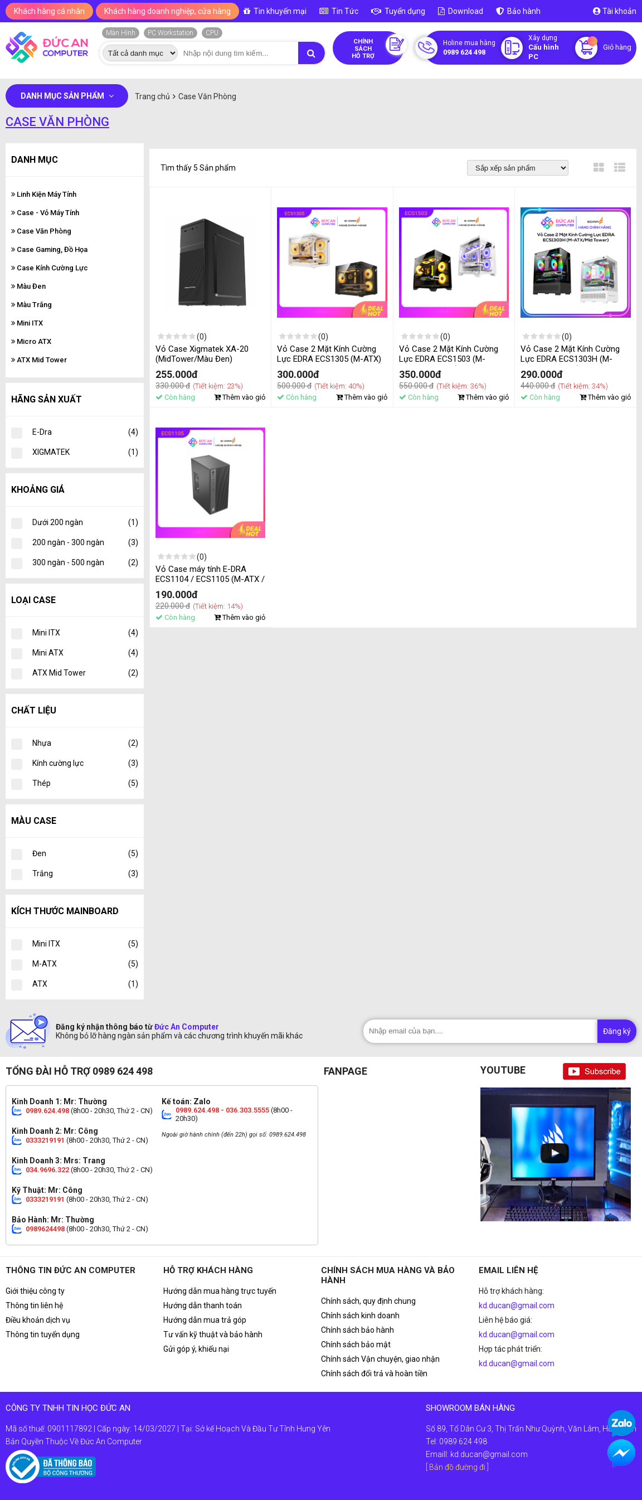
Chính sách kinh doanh (360, 1315)
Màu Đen (28, 286)
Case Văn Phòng (41, 231)
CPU (212, 33)
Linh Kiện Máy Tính (43, 194)
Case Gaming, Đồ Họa (49, 249)
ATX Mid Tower (39, 360)
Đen (85, 853)
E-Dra (85, 432)
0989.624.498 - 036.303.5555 (222, 1110)
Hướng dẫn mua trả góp (204, 1319)
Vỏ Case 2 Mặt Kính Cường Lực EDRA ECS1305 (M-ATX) (329, 354)
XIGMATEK (85, 452)
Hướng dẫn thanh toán (202, 1305)
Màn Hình (120, 33)
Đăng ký (617, 1031)
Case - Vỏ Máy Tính (45, 212)
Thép (85, 783)
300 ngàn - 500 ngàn (85, 562)
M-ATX (85, 963)
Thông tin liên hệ (34, 1305)
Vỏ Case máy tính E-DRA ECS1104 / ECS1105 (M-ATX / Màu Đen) (210, 579)
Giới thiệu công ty (35, 1291)
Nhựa (85, 743)
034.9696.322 (47, 1170)
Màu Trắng (31, 304)
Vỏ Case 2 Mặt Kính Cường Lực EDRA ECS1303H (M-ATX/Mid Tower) (570, 359)
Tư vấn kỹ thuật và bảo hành (212, 1334)
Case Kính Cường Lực (49, 268)
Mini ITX (27, 323)
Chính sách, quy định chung (368, 1301)
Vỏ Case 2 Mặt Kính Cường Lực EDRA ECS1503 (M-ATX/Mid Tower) (448, 359)
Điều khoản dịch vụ (38, 1319)
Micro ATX (31, 341)
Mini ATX (85, 652)
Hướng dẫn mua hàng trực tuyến (219, 1291)
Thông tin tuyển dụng (43, 1334)
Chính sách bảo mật (356, 1344)
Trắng (85, 873)
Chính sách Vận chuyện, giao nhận (380, 1359)
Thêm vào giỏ (239, 397)
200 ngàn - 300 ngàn (85, 542)
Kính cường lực (85, 763)
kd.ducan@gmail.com (517, 1305)
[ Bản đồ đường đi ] (457, 1467)
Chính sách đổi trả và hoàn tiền (374, 1373)
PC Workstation (170, 33)
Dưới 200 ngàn (85, 522)
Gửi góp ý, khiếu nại (196, 1348)
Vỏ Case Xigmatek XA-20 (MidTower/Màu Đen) (202, 354)
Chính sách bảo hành (357, 1330)
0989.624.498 (47, 1110)
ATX (85, 983)
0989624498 (45, 1229)
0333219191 (45, 1140)
